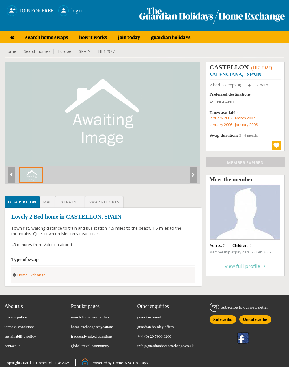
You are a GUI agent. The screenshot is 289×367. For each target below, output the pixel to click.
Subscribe (223, 318)
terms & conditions (20, 327)
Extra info (70, 202)
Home (10, 51)
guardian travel (149, 317)
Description (22, 202)
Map (47, 202)
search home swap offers (90, 317)
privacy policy (16, 317)
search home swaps (46, 37)
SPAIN (85, 51)
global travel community (90, 346)
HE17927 (106, 51)
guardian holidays (171, 37)
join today (129, 37)
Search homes (37, 51)
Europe (64, 51)
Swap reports (104, 202)
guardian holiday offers (155, 327)
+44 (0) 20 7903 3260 (154, 336)
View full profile (245, 266)
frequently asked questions (92, 336)
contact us (12, 346)
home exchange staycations (92, 327)
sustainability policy (20, 336)
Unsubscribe (255, 318)
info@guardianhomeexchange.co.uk (165, 346)
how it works (93, 37)
